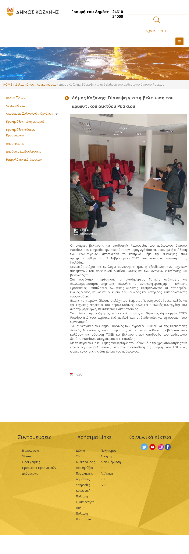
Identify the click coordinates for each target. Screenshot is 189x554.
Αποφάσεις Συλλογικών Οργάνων (29, 113)
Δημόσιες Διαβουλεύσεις (23, 151)
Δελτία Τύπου (15, 97)
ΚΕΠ (103, 479)
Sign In (150, 31)
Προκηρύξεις (84, 468)
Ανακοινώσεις (15, 105)
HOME (7, 84)
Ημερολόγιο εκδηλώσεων (24, 159)
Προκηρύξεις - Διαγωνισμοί (25, 121)
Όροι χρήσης (31, 462)
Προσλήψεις (84, 473)
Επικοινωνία (30, 450)
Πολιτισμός (108, 450)
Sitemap (27, 456)
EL (166, 31)
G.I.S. (104, 485)
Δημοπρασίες (15, 143)
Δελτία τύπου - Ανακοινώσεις (35, 84)
